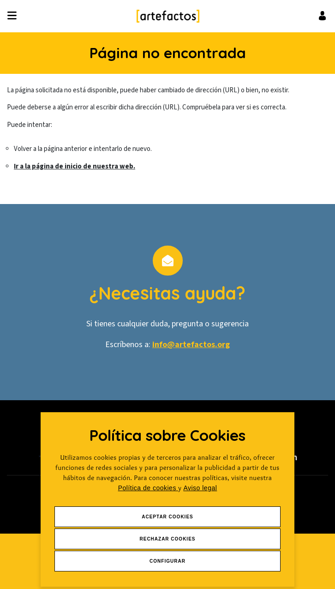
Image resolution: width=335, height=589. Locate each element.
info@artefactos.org (191, 344)
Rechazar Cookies (167, 538)
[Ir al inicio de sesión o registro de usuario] (322, 15)
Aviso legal (200, 488)
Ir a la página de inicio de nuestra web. (74, 166)
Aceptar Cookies (167, 516)
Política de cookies (148, 488)
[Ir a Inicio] (168, 16)
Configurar (167, 561)
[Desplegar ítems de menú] (14, 16)
